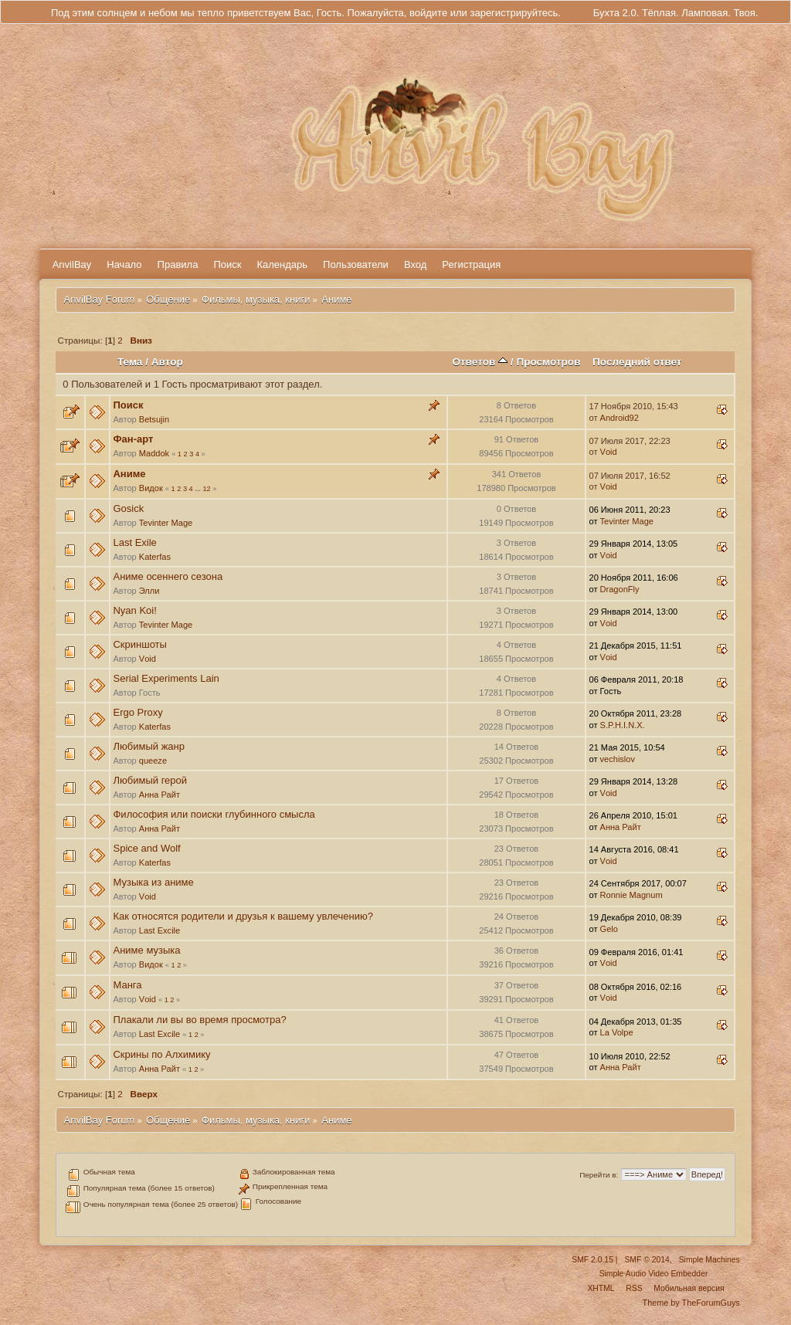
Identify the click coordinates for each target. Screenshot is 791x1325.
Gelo (609, 929)
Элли (149, 590)
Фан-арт (133, 439)
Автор (167, 362)
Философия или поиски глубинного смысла (213, 814)
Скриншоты (139, 644)
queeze (153, 760)
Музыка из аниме (153, 882)
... (198, 489)
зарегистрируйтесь (514, 13)
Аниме (129, 474)
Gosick (128, 508)
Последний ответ (637, 362)
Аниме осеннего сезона (167, 576)
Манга (127, 985)
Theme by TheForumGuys (691, 1302)
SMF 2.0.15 (592, 1260)
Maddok (154, 453)
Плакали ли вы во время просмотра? (199, 1019)
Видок (151, 488)
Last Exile (134, 542)
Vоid (608, 451)
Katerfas (155, 556)
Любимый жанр (148, 746)
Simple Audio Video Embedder (653, 1273)
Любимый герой (150, 780)
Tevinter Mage (165, 522)
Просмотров (548, 362)
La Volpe (616, 1032)
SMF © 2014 (646, 1260)
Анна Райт (159, 794)
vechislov (617, 759)
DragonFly (620, 589)
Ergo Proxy (137, 712)
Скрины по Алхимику (161, 1054)
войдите (428, 13)
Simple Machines (709, 1260)
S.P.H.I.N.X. (622, 725)
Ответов (480, 362)
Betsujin (154, 419)
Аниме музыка (146, 950)
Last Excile (159, 930)
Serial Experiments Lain (166, 678)
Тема (129, 362)
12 (206, 489)
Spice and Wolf (146, 848)
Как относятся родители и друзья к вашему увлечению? (242, 916)
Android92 (619, 417)
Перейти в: (598, 1175)
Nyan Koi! (134, 610)
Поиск (128, 405)
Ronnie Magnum (631, 895)
